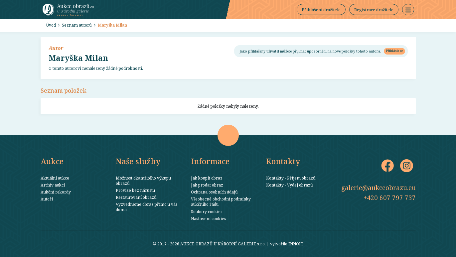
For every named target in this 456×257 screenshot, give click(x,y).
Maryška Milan (112, 25)
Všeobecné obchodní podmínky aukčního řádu (221, 201)
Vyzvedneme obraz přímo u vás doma (147, 206)
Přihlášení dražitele (321, 10)
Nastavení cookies (208, 218)
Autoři (47, 199)
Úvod (51, 25)
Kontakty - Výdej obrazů (289, 185)
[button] (408, 9)
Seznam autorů (77, 25)
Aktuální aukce (55, 178)
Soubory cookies (207, 211)
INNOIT (295, 244)
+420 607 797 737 (390, 197)
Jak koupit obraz (207, 178)
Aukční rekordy (56, 192)
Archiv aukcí (53, 185)
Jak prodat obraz (207, 185)
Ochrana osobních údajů (214, 192)
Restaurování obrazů (136, 197)
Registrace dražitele (373, 10)
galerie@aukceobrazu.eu (378, 187)
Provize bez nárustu (135, 190)
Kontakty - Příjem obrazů (291, 178)
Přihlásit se (394, 51)
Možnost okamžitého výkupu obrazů (143, 180)
